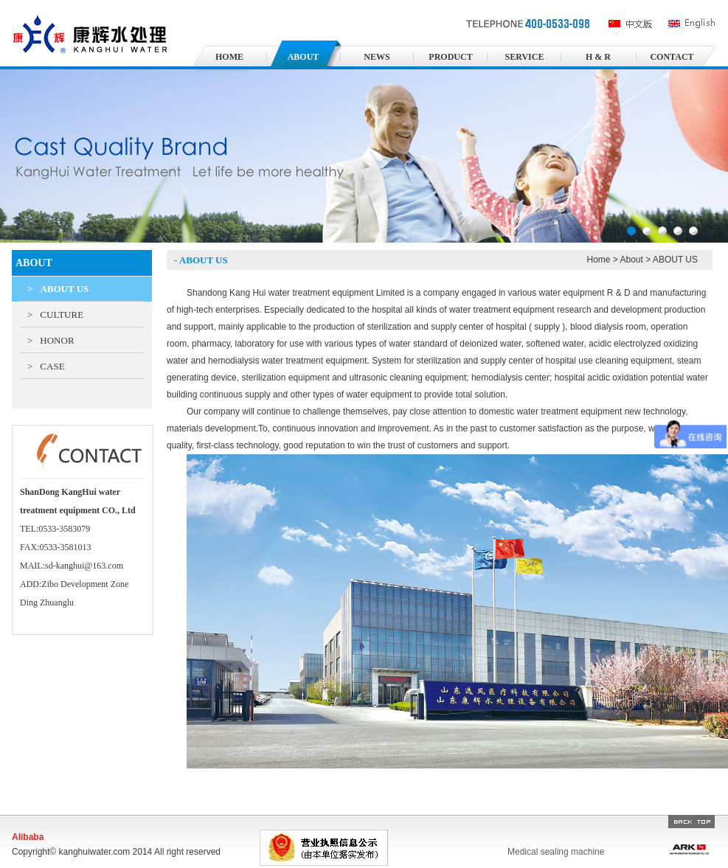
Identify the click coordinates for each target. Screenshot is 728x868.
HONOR (50, 340)
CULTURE (55, 314)
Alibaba (28, 837)
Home (598, 259)
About (631, 259)
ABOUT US (58, 288)
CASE (46, 366)
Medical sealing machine (555, 852)
